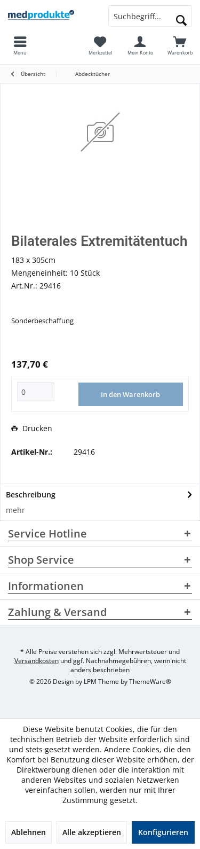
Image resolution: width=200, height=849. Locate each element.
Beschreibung (30, 494)
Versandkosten (36, 660)
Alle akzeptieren (91, 832)
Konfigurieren (163, 832)
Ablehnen (28, 832)
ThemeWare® (150, 681)
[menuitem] (180, 45)
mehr (15, 510)
